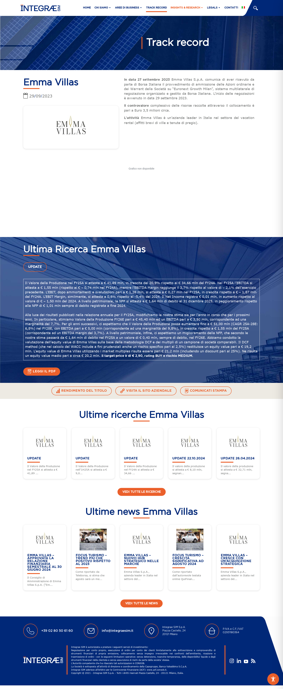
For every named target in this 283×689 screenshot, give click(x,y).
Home (87, 7)
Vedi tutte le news (141, 603)
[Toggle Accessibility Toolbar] (273, 679)
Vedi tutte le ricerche (141, 491)
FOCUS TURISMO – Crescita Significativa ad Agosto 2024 (188, 560)
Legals (212, 7)
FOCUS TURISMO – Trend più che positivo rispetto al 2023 (93, 560)
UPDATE (35, 267)
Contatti (231, 7)
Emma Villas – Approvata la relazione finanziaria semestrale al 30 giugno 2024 (44, 562)
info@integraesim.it (117, 631)
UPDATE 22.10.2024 (188, 458)
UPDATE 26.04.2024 (237, 458)
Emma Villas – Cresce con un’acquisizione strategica (236, 560)
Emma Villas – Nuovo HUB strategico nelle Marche (141, 560)
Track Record (156, 7)
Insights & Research (185, 7)
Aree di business (127, 7)
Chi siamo (101, 7)
